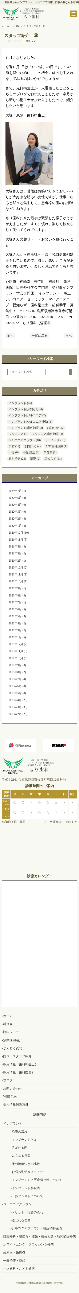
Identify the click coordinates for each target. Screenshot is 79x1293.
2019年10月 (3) (18, 658)
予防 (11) (14, 446)
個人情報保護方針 (15, 1104)
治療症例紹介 (12, 1040)
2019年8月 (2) (17, 672)
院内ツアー (11, 1032)
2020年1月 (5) (17, 637)
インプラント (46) (20, 403)
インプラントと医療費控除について (37, 1180)
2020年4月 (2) (17, 623)
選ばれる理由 (21, 1147)
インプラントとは (24, 1139)
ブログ (8, 1080)
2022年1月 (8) (17, 525)
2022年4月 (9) (17, 504)
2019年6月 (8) (17, 686)
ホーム (8, 1016)
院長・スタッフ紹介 (17, 1056)
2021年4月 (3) (17, 546)
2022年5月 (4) (17, 497)
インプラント (12, 1123)
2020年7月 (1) (17, 602)
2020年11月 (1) (18, 574)
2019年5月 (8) (17, 693)
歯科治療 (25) (17, 458)
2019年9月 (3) (17, 665)
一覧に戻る (39, 335)
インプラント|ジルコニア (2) (27, 415)
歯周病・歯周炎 (14, 1252)
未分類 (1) (50, 452)
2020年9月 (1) (17, 588)
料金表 (8, 1024)
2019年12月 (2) (18, 644)
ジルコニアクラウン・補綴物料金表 (37, 1228)
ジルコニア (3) (18, 433)
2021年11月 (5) (18, 539)
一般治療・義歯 (14, 1260)
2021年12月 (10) (19, 532)
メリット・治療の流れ (27, 1212)
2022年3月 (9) (17, 511)
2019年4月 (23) (18, 700)
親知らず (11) (53, 458)
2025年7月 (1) (17, 490)
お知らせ (30, 41)
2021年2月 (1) (17, 560)
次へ (69, 335)
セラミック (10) (55, 440)
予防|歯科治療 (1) (56, 446)
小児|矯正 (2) (31, 452)
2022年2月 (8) (17, 518)
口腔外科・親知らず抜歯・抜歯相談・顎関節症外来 (39, 1236)
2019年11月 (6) (18, 651)
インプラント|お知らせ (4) (26, 409)
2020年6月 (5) (17, 609)
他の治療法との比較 (26, 1164)
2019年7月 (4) (17, 679)
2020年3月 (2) (17, 630)
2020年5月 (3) (17, 616)
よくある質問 (12, 1048)
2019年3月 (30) (18, 707)
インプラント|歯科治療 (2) (26, 427)
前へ (10, 335)
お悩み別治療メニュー (27, 1172)
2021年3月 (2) (17, 553)
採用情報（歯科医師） (19, 1072)
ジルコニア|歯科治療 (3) (47, 433)
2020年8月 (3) (17, 595)
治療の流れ (19, 1131)
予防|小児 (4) (32, 446)
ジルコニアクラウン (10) (25, 440)
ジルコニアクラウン (17, 1204)
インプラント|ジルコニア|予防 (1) (30, 421)
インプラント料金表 (26, 1188)
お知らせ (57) (55, 427)
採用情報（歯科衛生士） (20, 1064)
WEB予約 (10, 1096)
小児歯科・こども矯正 (19, 1268)
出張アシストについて (27, 1196)
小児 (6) (14, 452)
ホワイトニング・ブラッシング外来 (28, 1244)
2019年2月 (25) (18, 714)
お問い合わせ (12, 1088)
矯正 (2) (35, 458)
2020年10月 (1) (18, 581)
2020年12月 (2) (18, 567)
